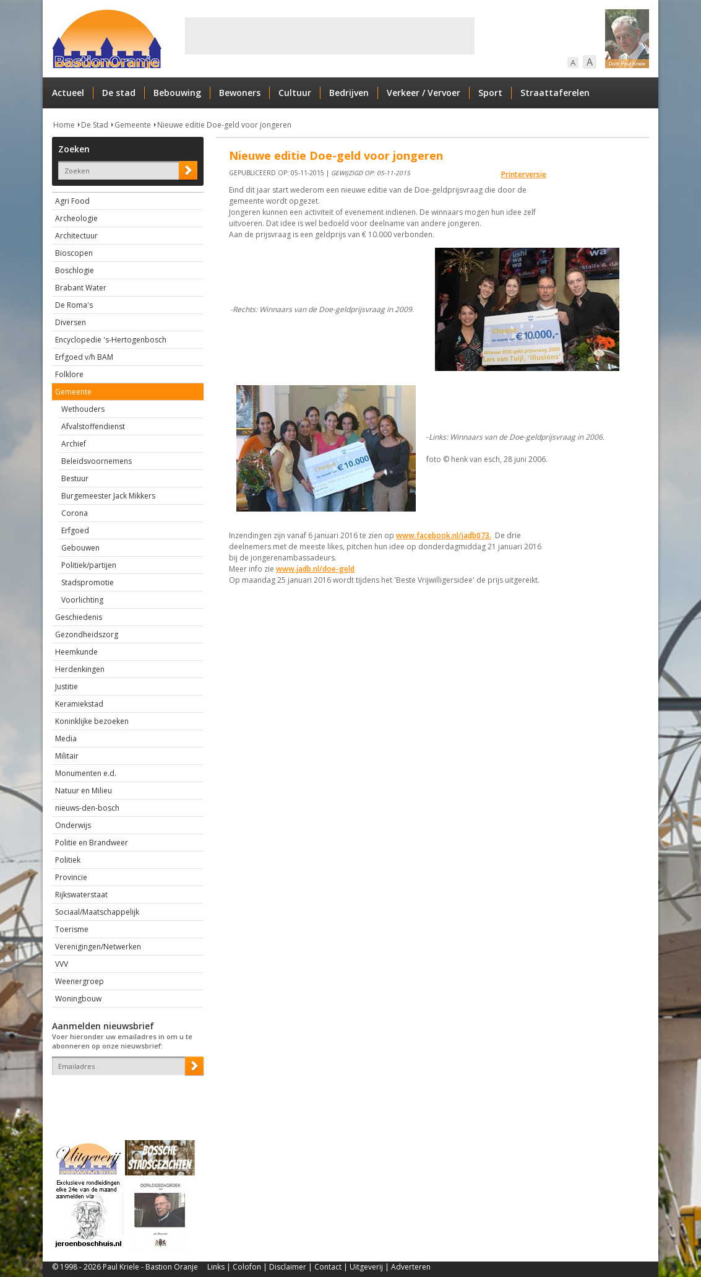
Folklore (69, 374)
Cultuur (294, 92)
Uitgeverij (366, 1267)
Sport (490, 92)
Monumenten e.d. (85, 773)
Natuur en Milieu (83, 790)
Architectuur (76, 235)
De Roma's (74, 305)
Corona (74, 513)
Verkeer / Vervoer (423, 92)
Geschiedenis (78, 617)
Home (64, 125)
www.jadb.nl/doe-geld (315, 569)
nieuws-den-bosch (87, 808)
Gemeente (132, 125)
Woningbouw (78, 998)
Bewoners (239, 92)
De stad (118, 92)
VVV (61, 964)
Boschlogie (74, 270)
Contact (328, 1267)
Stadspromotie (87, 582)
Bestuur (74, 478)
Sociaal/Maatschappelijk (97, 912)
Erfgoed (75, 530)
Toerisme (71, 929)
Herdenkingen (80, 669)
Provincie (71, 877)
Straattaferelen (555, 92)
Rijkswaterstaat (81, 894)
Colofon (247, 1267)
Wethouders (83, 409)
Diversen (70, 322)
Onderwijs (73, 825)
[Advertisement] (330, 35)
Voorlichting (82, 600)
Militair (67, 756)
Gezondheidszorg (86, 634)
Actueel (68, 92)
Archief (73, 443)
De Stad (94, 125)
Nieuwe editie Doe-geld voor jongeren (224, 125)
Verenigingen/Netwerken (98, 946)
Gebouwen (80, 548)
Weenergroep (79, 981)
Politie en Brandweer (91, 842)
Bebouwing (177, 92)
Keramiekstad (79, 704)
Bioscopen (74, 253)
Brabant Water (80, 287)
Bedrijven (349, 92)
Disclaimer (287, 1267)
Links (216, 1267)
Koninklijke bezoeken (92, 721)
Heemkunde (76, 652)
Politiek (67, 860)
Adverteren (411, 1267)
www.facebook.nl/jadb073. (443, 535)
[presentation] (124, 1096)
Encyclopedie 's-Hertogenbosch (110, 339)
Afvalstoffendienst (93, 426)
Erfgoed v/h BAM (84, 357)
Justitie (66, 686)
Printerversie (523, 174)
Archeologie (76, 218)
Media (66, 738)
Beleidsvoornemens (96, 461)
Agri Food (72, 201)
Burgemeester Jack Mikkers (108, 495)
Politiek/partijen (88, 565)
